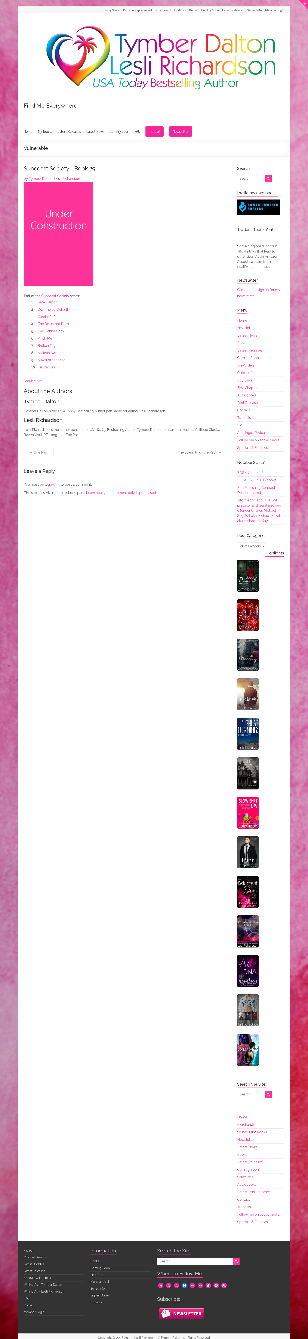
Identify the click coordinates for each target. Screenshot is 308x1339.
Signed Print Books (252, 1132)
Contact (243, 410)
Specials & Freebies (252, 448)
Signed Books (100, 1295)
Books (193, 10)
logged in (52, 484)
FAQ (137, 131)
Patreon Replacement (137, 10)
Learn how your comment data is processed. (121, 493)
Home (28, 131)
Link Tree (96, 1275)
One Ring (38, 452)
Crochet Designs (35, 1257)
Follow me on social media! (258, 440)
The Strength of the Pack (199, 452)
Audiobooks (246, 395)
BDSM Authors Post (253, 473)
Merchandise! (99, 1281)
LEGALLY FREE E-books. (257, 480)
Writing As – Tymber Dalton (43, 1284)
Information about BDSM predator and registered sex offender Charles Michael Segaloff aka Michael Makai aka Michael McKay (259, 510)
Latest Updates (34, 1264)
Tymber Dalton (41, 179)
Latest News (95, 131)
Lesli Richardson (67, 179)
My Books (45, 131)
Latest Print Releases (254, 1192)
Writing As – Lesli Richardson (44, 1291)
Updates (180, 10)
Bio (239, 425)
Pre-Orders (246, 365)
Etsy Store (112, 10)
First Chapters (248, 388)
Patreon (29, 1250)
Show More (33, 381)
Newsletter (181, 131)
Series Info (254, 10)
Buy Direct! (163, 10)
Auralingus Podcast (252, 433)
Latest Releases (233, 10)
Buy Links (244, 380)
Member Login (274, 10)
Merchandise (247, 1125)
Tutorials (244, 418)
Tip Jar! (154, 131)
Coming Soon (210, 10)
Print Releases (248, 403)
